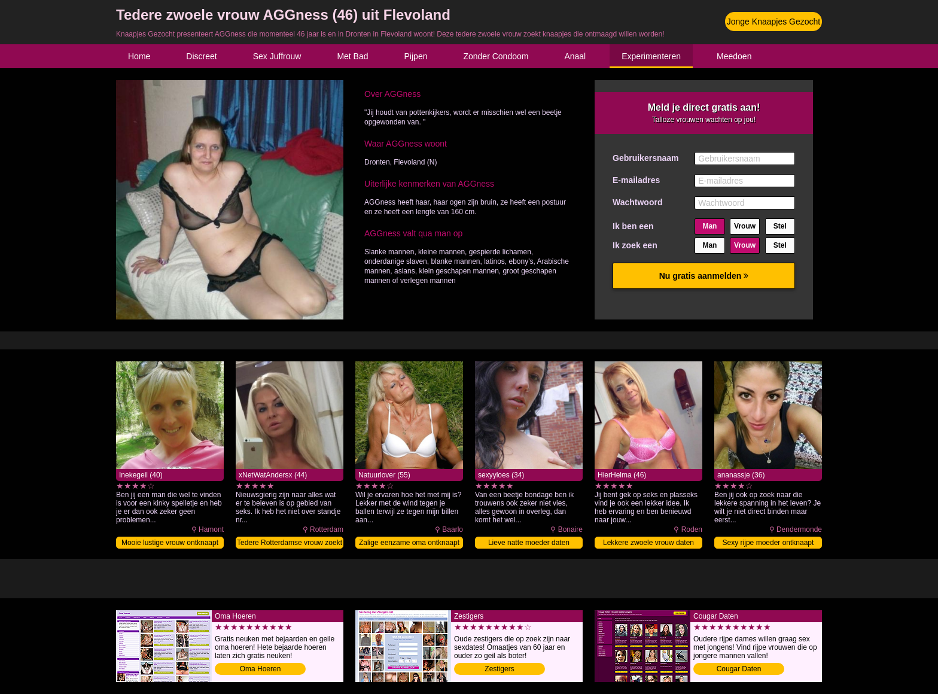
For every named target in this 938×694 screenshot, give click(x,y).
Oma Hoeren (260, 669)
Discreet (201, 56)
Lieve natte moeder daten (529, 542)
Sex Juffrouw (277, 56)
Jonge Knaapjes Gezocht (773, 21)
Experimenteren (651, 56)
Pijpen (416, 56)
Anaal (575, 56)
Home (139, 56)
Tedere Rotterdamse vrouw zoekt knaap (289, 543)
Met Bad (352, 56)
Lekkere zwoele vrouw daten (648, 542)
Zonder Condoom (495, 56)
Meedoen (734, 56)
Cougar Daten (739, 669)
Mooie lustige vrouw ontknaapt (169, 542)
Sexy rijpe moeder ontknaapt (768, 542)
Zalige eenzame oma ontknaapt (409, 542)
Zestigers (499, 669)
